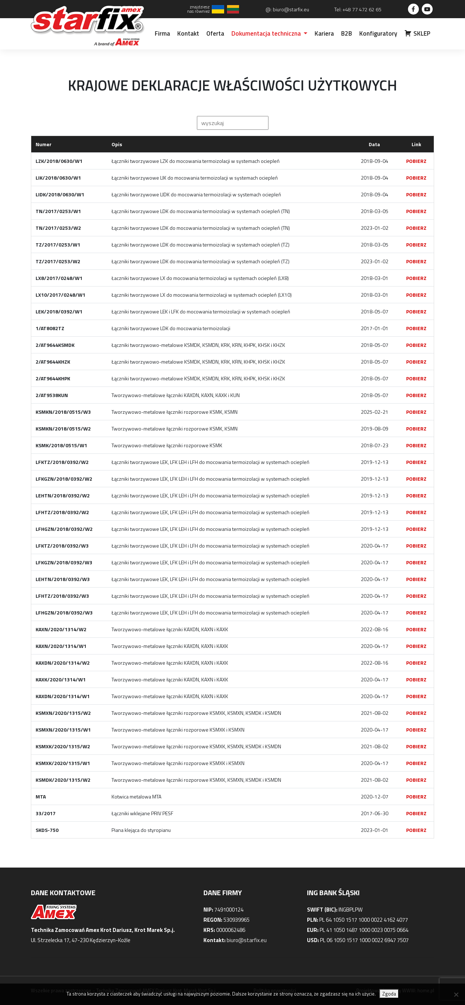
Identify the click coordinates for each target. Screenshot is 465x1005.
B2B (346, 33)
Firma (162, 33)
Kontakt (188, 33)
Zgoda (389, 993)
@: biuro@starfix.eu (287, 9)
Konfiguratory (378, 33)
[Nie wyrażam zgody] (456, 994)
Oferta (215, 33)
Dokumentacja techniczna (266, 33)
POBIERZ (416, 161)
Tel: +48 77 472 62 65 (357, 9)
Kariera (324, 33)
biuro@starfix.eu (247, 940)
